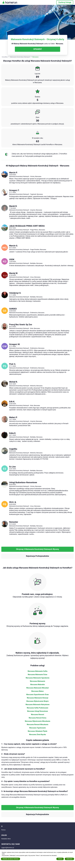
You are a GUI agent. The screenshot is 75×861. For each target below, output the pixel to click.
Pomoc (3, 830)
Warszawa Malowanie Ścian (37, 674)
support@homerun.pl (7, 847)
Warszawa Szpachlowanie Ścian (37, 694)
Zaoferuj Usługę (64, 2)
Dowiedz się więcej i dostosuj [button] (10, 858)
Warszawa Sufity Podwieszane (37, 708)
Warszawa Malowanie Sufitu (37, 671)
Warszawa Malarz (37, 691)
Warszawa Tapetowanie (37, 728)
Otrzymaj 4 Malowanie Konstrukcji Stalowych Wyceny (37, 549)
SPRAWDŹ (37, 49)
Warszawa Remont (37, 714)
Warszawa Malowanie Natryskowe (37, 704)
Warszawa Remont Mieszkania (37, 724)
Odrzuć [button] (60, 858)
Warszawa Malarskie (37, 684)
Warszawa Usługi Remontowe (37, 711)
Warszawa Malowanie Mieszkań (37, 688)
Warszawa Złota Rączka (37, 734)
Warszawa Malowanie (37, 681)
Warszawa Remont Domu (37, 718)
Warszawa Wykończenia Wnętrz (37, 701)
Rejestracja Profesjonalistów (37, 556)
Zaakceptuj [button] (69, 858)
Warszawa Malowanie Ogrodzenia (37, 678)
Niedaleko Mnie (6, 839)
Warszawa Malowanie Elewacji (37, 698)
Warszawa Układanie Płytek (37, 731)
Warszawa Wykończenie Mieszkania (37, 721)
